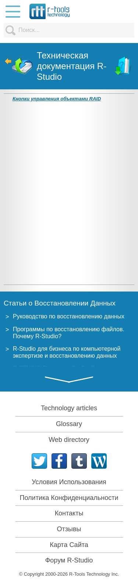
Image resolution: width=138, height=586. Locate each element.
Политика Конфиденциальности (69, 497)
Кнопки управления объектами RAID (57, 98)
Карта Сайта (69, 545)
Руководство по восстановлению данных (68, 316)
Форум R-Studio (69, 560)
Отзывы (69, 529)
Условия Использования (69, 482)
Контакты (69, 513)
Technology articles (69, 408)
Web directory (69, 439)
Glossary (69, 424)
